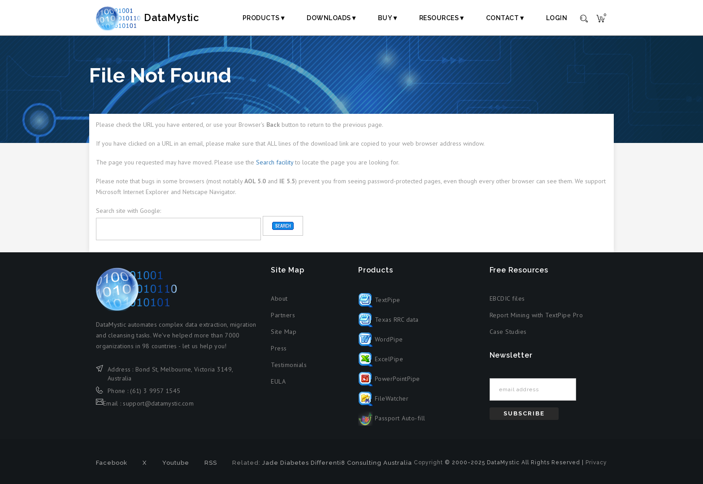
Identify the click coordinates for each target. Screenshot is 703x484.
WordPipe (380, 339)
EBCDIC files (507, 298)
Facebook (111, 462)
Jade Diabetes (285, 462)
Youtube (175, 462)
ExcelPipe (380, 359)
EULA (278, 381)
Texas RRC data (388, 319)
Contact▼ (505, 18)
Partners (283, 315)
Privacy (596, 462)
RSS (210, 462)
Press (279, 348)
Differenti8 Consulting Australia (361, 462)
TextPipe (379, 300)
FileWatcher (383, 398)
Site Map (283, 332)
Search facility (274, 162)
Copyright (428, 462)
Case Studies (508, 332)
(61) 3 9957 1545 (155, 391)
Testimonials (289, 365)
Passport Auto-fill (391, 418)
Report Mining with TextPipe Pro (536, 315)
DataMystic (157, 17)
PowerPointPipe (389, 379)
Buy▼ (388, 18)
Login (557, 18)
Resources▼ (442, 18)
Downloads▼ (332, 18)
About (279, 298)
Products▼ (264, 18)
